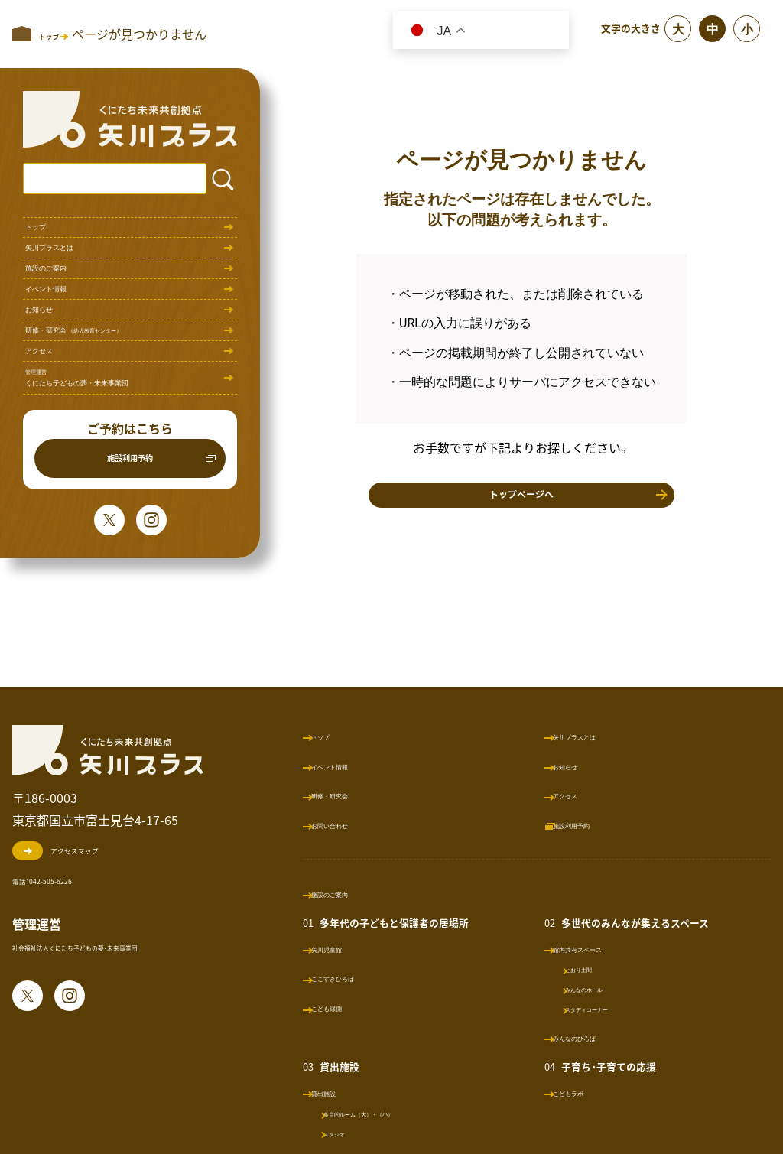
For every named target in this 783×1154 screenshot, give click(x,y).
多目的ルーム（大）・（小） (404, 1113)
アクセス (51, 464)
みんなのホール (606, 988)
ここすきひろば (366, 977)
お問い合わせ (361, 824)
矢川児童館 (355, 948)
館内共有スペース (602, 948)
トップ (45, 236)
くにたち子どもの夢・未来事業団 (118, 514)
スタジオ (360, 1133)
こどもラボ (586, 1092)
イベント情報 (63, 350)
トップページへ (521, 505)
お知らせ (51, 388)
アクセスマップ (84, 850)
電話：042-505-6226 (77, 879)
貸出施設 (350, 1092)
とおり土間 (596, 968)
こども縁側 (355, 1007)
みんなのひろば (597, 1037)
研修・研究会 (115, 425)
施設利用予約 (130, 611)
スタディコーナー (611, 1008)
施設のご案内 (63, 311)
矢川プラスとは (69, 273)
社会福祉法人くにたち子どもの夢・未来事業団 (132, 947)
